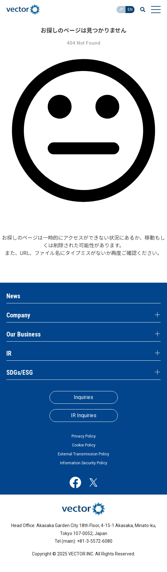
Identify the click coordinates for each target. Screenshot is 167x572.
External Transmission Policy (83, 454)
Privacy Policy (84, 436)
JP (121, 9)
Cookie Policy (83, 445)
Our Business (23, 334)
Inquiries (83, 397)
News (13, 296)
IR (8, 353)
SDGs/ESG (19, 372)
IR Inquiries (83, 415)
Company (18, 315)
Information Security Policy (83, 463)
